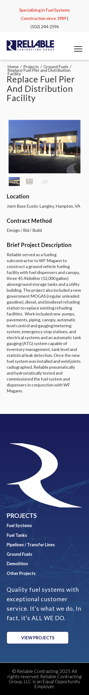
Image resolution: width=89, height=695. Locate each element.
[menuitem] (75, 48)
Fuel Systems (19, 525)
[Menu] (75, 48)
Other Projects (21, 573)
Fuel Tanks (17, 535)
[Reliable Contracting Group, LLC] (30, 45)
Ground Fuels (19, 554)
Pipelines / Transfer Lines (31, 544)
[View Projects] (38, 638)
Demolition (17, 563)
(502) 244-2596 (44, 26)
